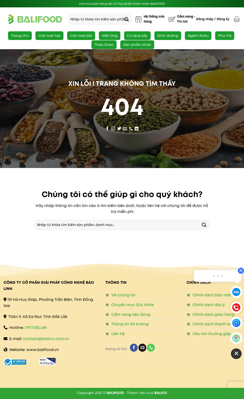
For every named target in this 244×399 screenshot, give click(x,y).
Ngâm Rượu (198, 35)
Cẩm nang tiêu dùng (130, 314)
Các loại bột (81, 35)
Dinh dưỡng (167, 35)
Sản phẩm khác (137, 44)
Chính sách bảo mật (212, 295)
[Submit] (127, 19)
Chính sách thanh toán (214, 324)
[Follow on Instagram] (113, 128)
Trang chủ (20, 35)
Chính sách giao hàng (213, 314)
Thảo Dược (104, 44)
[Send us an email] (125, 128)
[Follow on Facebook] (107, 128)
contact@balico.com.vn (46, 338)
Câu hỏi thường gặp (212, 334)
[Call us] (131, 128)
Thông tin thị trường (130, 324)
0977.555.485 (36, 327)
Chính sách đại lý (209, 305)
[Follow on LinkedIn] (136, 128)
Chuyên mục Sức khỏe (132, 305)
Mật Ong (109, 35)
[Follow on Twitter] (119, 128)
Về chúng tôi (123, 295)
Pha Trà (224, 35)
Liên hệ (118, 334)
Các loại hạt (49, 35)
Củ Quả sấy (137, 35)
